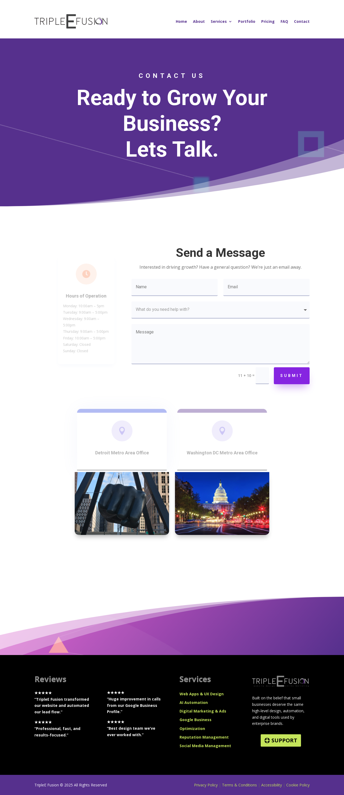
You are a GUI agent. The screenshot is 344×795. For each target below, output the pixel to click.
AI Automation (194, 702)
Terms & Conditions (239, 784)
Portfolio (246, 21)
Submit (291, 375)
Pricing (268, 21)
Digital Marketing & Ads (203, 711)
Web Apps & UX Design (202, 693)
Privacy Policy (206, 784)
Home (181, 21)
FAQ (284, 21)
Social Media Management (205, 745)
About (199, 21)
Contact (302, 21)
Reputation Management (204, 737)
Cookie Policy (298, 784)
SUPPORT (284, 740)
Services (219, 21)
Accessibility (272, 784)
